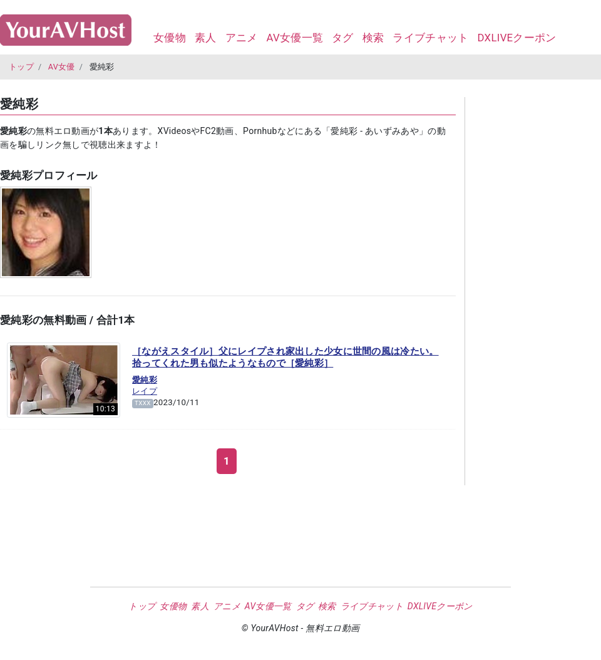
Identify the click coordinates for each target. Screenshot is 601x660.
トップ (21, 66)
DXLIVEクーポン (516, 37)
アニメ (241, 37)
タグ (343, 37)
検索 (373, 37)
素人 (206, 37)
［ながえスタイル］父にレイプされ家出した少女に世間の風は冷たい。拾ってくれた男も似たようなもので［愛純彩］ (285, 357)
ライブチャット (430, 37)
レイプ (144, 391)
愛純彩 (144, 379)
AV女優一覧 (294, 37)
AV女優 (61, 66)
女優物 (169, 37)
